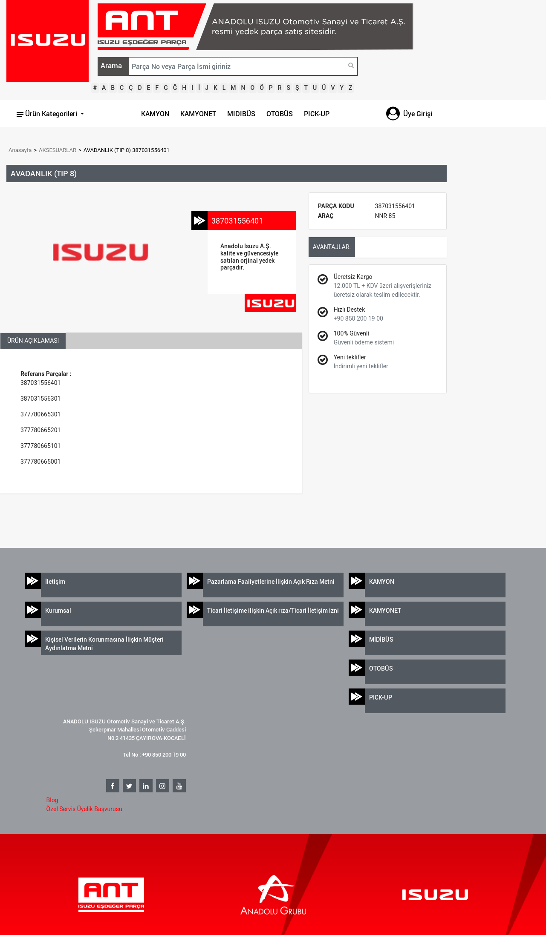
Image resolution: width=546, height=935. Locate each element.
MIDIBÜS (241, 113)
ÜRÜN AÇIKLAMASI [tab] (33, 340)
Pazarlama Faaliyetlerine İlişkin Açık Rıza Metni (271, 581)
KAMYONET (198, 113)
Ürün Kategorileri (48, 113)
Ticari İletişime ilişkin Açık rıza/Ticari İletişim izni (273, 610)
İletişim (55, 581)
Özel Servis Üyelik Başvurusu (84, 809)
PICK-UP (316, 113)
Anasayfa (20, 150)
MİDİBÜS (381, 639)
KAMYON (155, 113)
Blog (52, 800)
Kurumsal (58, 610)
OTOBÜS (279, 113)
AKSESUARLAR (57, 150)
